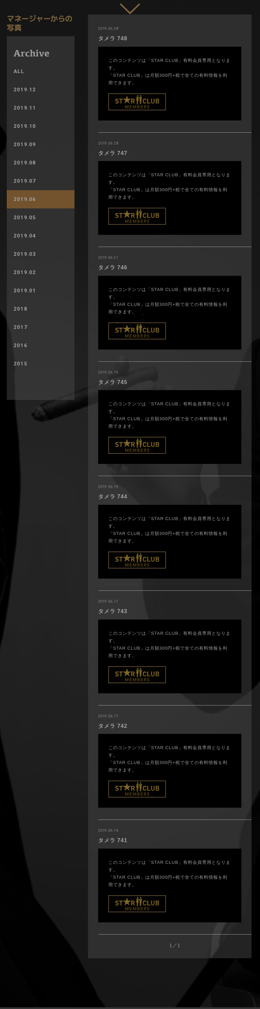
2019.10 (25, 126)
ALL (19, 71)
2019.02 (25, 272)
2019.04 (25, 236)
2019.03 (25, 254)
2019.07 (25, 181)
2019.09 (25, 144)
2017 (20, 327)
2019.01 (25, 291)
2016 (20, 345)
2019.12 (25, 90)
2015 (20, 364)
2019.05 (25, 218)
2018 (20, 309)
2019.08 (25, 163)
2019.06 (25, 199)
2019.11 (25, 108)
